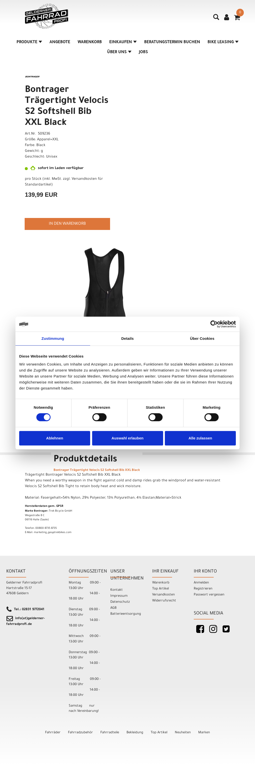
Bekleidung (135, 733)
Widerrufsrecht (164, 601)
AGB (113, 608)
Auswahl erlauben (127, 438)
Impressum (119, 596)
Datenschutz (120, 602)
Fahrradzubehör (80, 733)
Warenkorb (90, 42)
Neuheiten (183, 733)
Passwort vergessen (209, 595)
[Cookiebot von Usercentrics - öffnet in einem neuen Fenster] (214, 324)
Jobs (143, 52)
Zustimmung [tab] (53, 338)
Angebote (60, 42)
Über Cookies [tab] (202, 338)
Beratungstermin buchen (172, 42)
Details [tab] (127, 338)
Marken (204, 733)
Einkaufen (123, 42)
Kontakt (116, 590)
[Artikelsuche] (216, 19)
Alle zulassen (200, 438)
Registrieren (203, 589)
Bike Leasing (222, 42)
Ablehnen (54, 438)
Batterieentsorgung (125, 614)
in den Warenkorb (67, 224)
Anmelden (201, 583)
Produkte (29, 42)
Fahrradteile (109, 733)
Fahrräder (53, 733)
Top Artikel (160, 589)
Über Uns (119, 52)
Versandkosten (163, 595)
